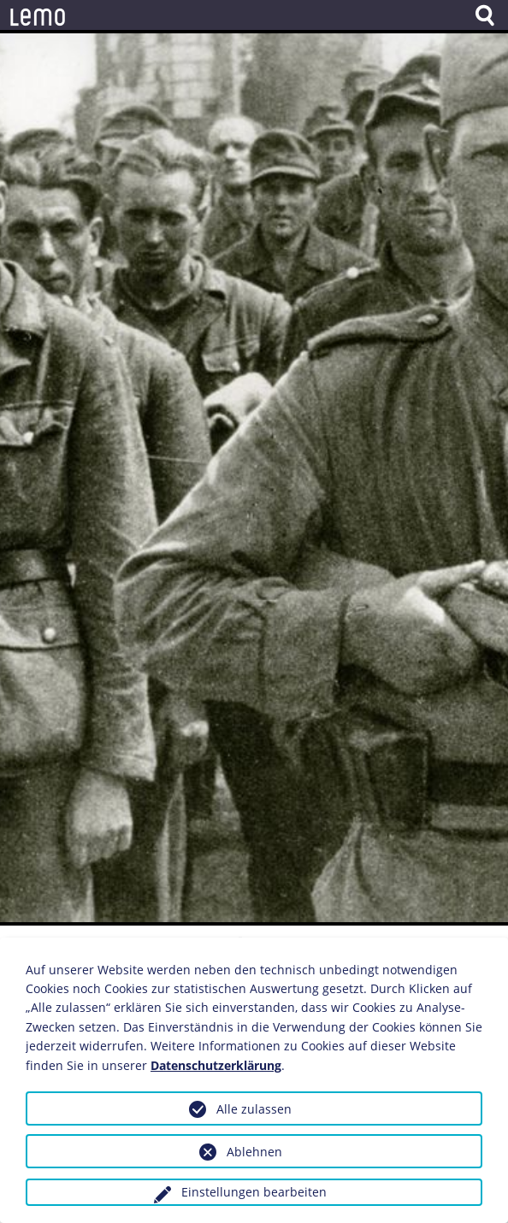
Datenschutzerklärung (216, 1065)
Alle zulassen (254, 1109)
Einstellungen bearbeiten (254, 1192)
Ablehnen (254, 1152)
